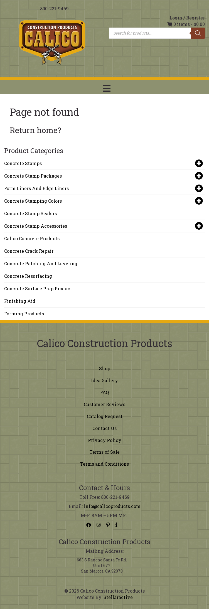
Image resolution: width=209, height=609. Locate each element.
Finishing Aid (19, 301)
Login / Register (187, 18)
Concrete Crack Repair (28, 251)
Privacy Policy (104, 440)
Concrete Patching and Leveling (40, 263)
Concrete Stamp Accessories (103, 226)
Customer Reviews (104, 404)
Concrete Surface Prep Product (38, 288)
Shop (104, 368)
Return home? (35, 130)
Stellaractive (118, 597)
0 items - (186, 24)
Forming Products (24, 313)
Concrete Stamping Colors (103, 201)
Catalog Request (104, 416)
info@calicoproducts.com (112, 506)
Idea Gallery (104, 380)
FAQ (104, 392)
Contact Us (104, 428)
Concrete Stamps (103, 163)
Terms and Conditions (104, 464)
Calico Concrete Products (32, 238)
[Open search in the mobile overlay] (157, 33)
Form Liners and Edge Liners (103, 188)
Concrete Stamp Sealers (30, 213)
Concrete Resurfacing (28, 276)
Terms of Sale (105, 452)
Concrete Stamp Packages (103, 176)
